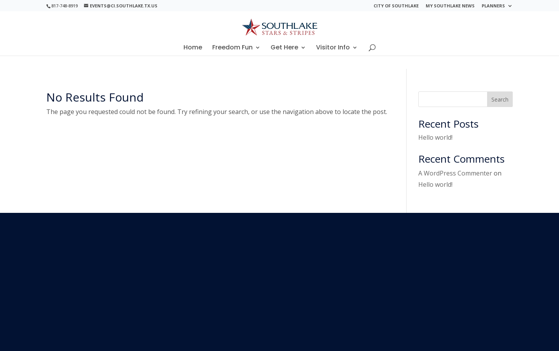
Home (192, 48)
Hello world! (435, 137)
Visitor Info (333, 48)
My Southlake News (450, 6)
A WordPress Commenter (455, 173)
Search (499, 99)
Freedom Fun (232, 48)
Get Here (284, 48)
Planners (493, 6)
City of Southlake (396, 6)
